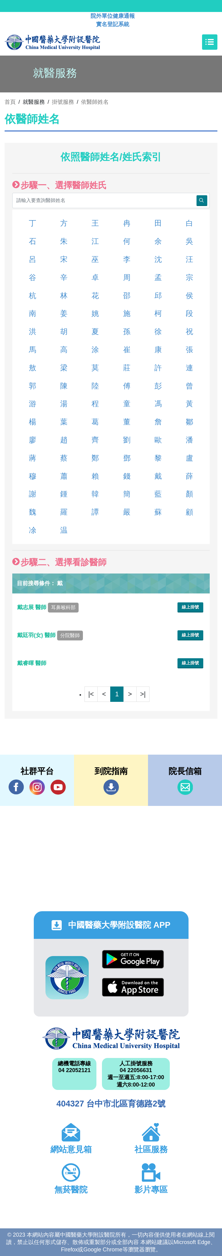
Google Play (133, 959)
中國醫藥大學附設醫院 (111, 1039)
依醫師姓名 (95, 102)
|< (91, 694)
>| (143, 694)
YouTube (58, 787)
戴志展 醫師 (48, 607)
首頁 (10, 102)
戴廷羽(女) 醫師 (50, 635)
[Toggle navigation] (209, 42)
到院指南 (111, 787)
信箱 (185, 787)
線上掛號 (190, 607)
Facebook (16, 787)
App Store (133, 987)
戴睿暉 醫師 (32, 663)
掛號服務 (63, 102)
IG (37, 787)
